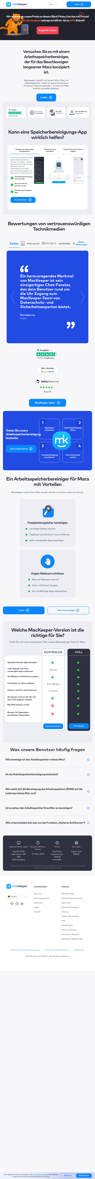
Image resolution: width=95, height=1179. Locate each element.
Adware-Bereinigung (70, 916)
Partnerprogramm (41, 898)
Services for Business (70, 934)
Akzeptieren (84, 1175)
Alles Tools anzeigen (68, 610)
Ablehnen (68, 1175)
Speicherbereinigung (70, 907)
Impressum (38, 903)
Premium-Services (68, 930)
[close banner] (81, 14)
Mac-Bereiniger (67, 894)
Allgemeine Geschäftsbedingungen (25, 950)
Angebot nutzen (48, 30)
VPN (63, 921)
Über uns (37, 894)
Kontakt (37, 912)
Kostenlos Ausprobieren (53, 726)
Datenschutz (79, 950)
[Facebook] (12, 904)
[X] (21, 904)
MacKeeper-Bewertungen (72, 939)
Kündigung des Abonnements (57, 950)
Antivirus (65, 912)
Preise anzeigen (79, 726)
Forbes (23, 318)
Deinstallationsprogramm (72, 898)
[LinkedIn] (16, 904)
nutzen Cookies (38, 1174)
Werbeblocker (67, 925)
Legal (36, 907)
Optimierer (66, 903)
